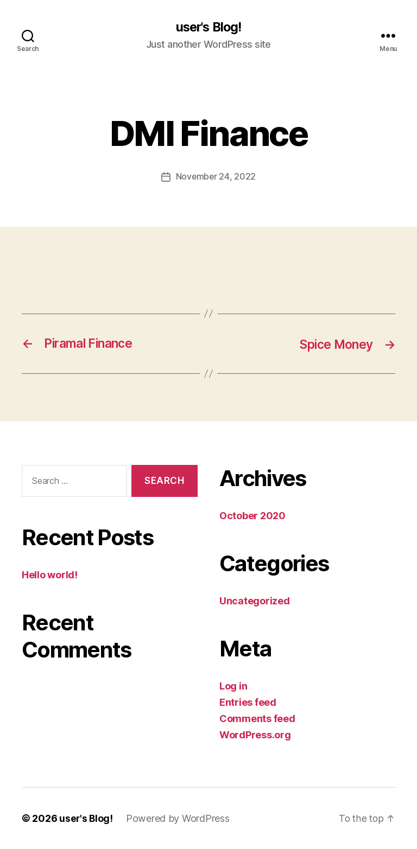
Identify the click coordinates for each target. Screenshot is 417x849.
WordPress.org (255, 735)
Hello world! (50, 574)
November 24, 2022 (215, 176)
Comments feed (257, 718)
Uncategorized (254, 601)
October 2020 (252, 515)
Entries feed (247, 702)
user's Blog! (208, 27)
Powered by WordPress (179, 818)
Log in (233, 686)
